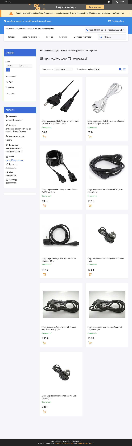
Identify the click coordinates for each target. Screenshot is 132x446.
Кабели (64, 51)
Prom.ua (78, 441)
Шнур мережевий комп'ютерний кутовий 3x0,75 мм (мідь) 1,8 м (59, 328)
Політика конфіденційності (84, 443)
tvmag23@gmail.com (14, 160)
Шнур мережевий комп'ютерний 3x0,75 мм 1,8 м (106, 259)
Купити (44, 136)
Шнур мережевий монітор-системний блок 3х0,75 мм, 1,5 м (60, 191)
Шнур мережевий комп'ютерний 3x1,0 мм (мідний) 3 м (59, 397)
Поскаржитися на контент (63, 443)
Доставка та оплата (82, 37)
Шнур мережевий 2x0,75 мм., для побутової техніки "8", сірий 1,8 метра (106, 122)
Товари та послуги (29, 37)
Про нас (49, 37)
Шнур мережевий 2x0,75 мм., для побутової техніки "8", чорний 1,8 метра (60, 122)
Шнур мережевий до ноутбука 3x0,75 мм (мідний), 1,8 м (59, 259)
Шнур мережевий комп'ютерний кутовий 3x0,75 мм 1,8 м (105, 328)
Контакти (63, 37)
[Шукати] (101, 37)
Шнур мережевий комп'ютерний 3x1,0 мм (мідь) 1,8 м (105, 191)
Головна (11, 37)
